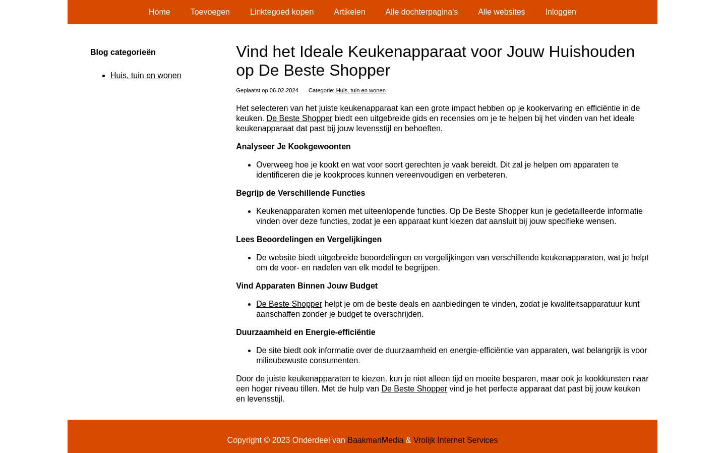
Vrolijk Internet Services (455, 440)
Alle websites (501, 12)
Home (159, 12)
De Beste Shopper (300, 118)
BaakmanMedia (375, 440)
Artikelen (349, 12)
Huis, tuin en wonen (361, 90)
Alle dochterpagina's (422, 12)
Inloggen (561, 12)
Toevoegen (210, 12)
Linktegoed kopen (282, 12)
